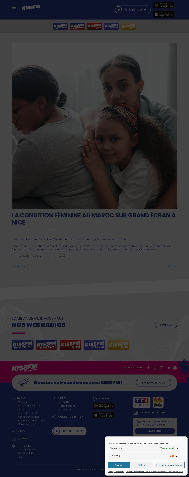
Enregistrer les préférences (169, 465)
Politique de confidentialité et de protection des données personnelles (154, 471)
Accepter (119, 465)
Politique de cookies (116, 471)
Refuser (142, 465)
